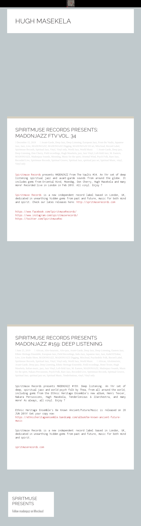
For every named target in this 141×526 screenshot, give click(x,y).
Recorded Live (22, 160)
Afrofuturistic (113, 361)
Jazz (23, 146)
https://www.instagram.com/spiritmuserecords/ (46, 215)
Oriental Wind (89, 156)
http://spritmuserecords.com (96, 202)
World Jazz (73, 149)
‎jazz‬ (80, 153)
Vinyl (53, 149)
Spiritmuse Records (24, 149)
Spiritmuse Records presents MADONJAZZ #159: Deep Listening (58, 341)
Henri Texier (106, 364)
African (39, 350)
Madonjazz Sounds (40, 156)
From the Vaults (106, 142)
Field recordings (52, 153)
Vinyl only (62, 149)
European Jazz (90, 142)
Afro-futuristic (51, 350)
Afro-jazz (64, 350)
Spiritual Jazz (42, 149)
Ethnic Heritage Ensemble (28, 354)
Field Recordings (65, 354)
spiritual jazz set (91, 160)
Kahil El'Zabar (113, 354)
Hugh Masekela (69, 153)
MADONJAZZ (39, 146)
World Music (86, 149)
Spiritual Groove (59, 160)
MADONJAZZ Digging (59, 146)
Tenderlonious (70, 375)
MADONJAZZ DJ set (83, 146)
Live (28, 146)
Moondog (56, 156)
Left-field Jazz (101, 153)
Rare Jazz (114, 156)
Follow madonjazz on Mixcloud (27, 511)
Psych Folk (102, 156)
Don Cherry (37, 153)
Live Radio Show (29, 357)
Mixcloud (100, 146)
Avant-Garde (48, 142)
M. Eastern (115, 153)
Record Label (112, 146)
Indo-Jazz (80, 354)
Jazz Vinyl (88, 153)
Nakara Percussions (38, 371)
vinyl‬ (119, 160)
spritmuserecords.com (29, 447)
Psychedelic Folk (99, 357)
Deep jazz (117, 149)
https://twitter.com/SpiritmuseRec (38, 218)
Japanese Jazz (92, 354)
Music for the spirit (71, 156)
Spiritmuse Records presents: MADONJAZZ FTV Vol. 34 (56, 133)
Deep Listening (73, 142)
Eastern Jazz (117, 350)
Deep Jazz (60, 142)
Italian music (32, 368)
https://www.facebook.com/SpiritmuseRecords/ (46, 211)
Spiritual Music (107, 160)
